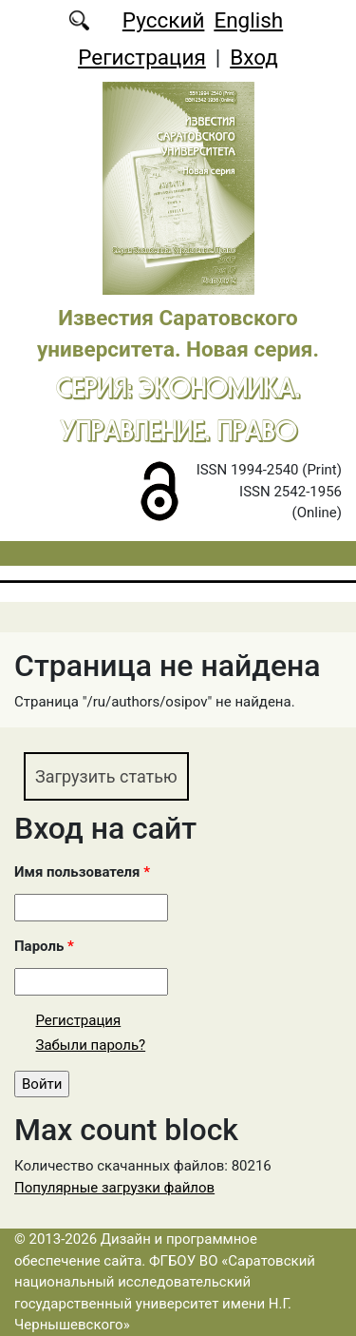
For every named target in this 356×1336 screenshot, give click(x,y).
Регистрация (142, 57)
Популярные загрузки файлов (114, 1187)
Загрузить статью (106, 776)
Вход (254, 57)
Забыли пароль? (91, 1045)
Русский (163, 20)
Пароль (44, 946)
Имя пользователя (82, 872)
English (248, 20)
